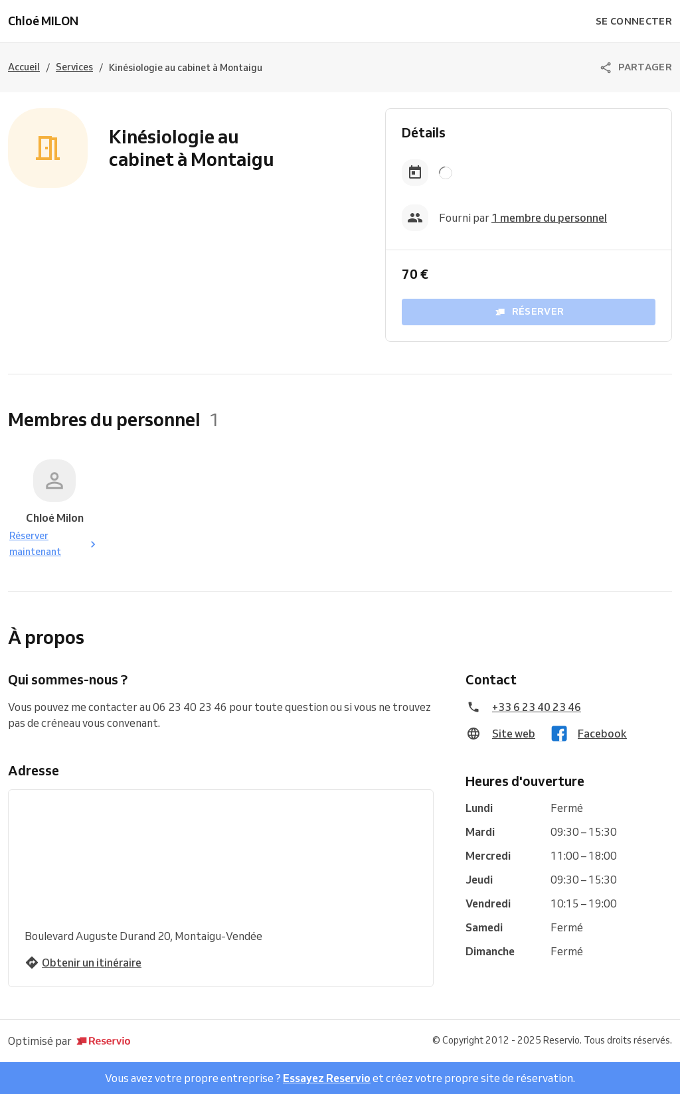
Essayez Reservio (327, 1078)
